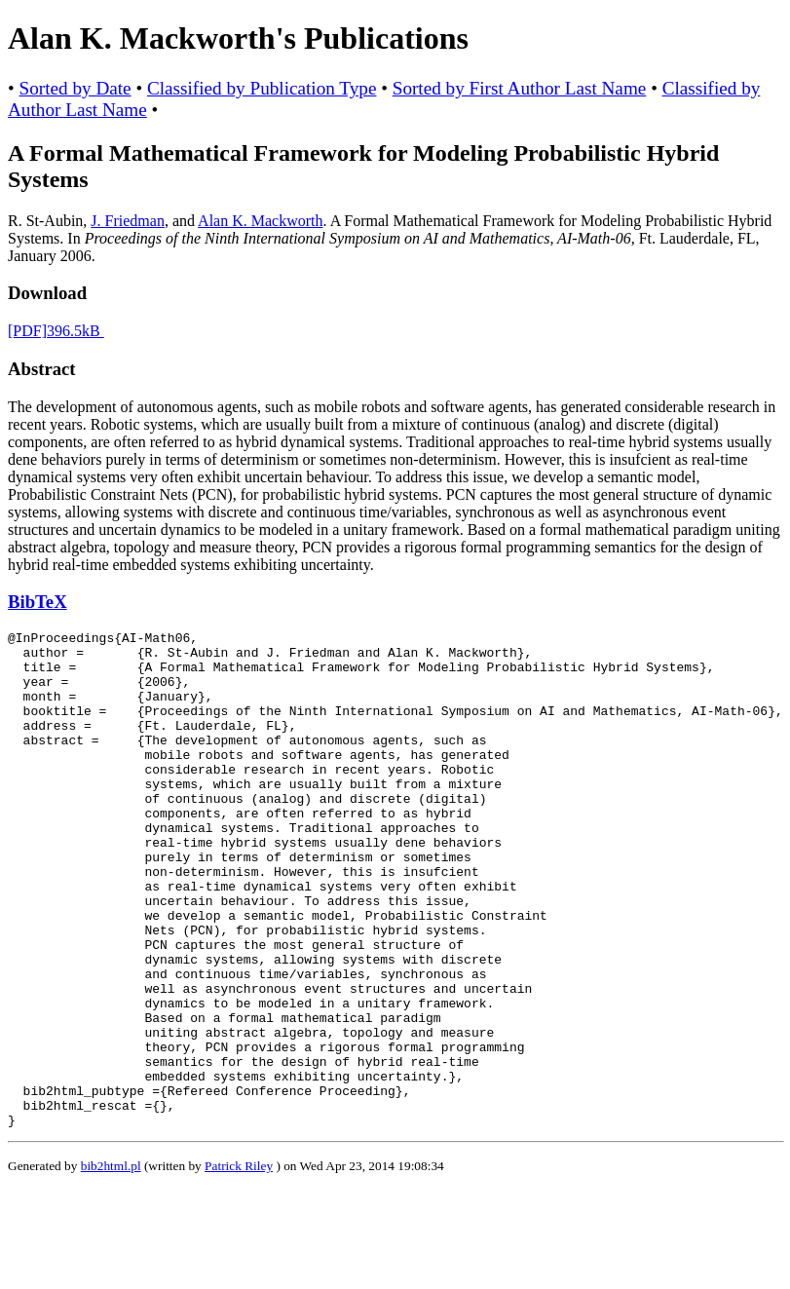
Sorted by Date (75, 88)
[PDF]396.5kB (56, 330)
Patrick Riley (239, 1265)
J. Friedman (128, 220)
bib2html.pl (111, 1265)
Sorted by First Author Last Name (520, 88)
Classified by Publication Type (261, 88)
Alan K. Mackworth (260, 220)
